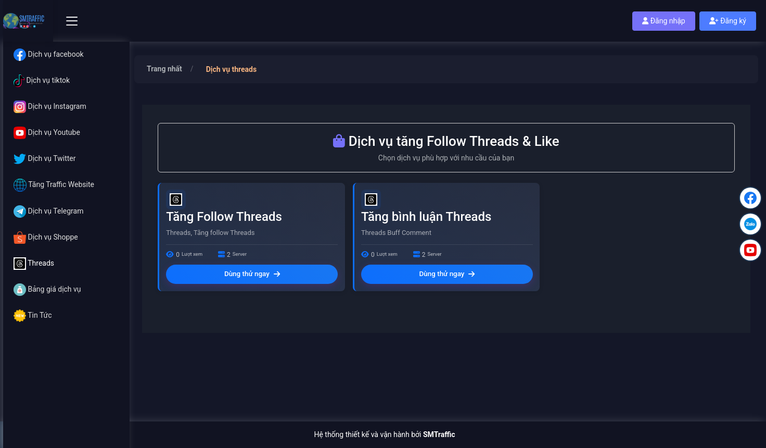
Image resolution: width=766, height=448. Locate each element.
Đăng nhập (663, 21)
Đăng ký (727, 21)
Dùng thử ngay (252, 277)
